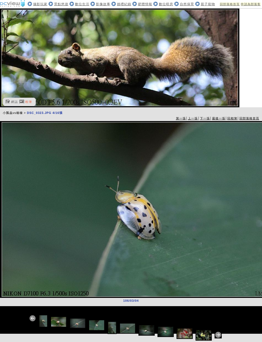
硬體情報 (145, 4)
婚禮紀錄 (124, 4)
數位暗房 (166, 4)
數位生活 (82, 4)
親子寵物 (208, 4)
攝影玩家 (40, 4)
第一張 (181, 118)
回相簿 (232, 118)
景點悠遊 (61, 4)
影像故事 (103, 4)
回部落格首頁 (230, 4)
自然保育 (187, 4)
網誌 (14, 101)
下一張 (205, 118)
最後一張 (218, 118)
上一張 (193, 118)
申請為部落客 (251, 4)
